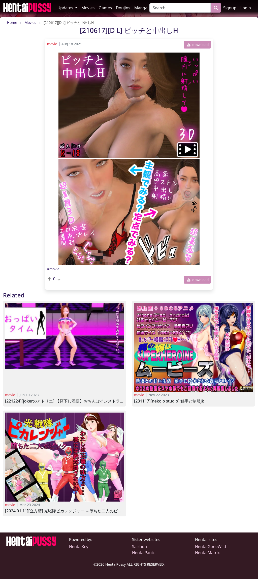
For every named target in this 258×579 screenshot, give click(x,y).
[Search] (180, 8)
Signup (229, 8)
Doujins (123, 8)
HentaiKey (78, 546)
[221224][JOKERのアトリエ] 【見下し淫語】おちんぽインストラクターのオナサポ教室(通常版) (64, 401)
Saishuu (139, 546)
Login (245, 8)
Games (105, 8)
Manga (140, 8)
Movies (88, 8)
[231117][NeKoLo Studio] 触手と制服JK (169, 401)
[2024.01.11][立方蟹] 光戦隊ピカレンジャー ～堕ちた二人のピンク (64, 511)
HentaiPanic (143, 552)
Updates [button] (65, 8)
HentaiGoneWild (210, 546)
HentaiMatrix (207, 552)
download (198, 44)
